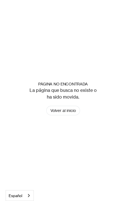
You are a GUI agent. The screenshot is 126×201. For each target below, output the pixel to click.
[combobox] (20, 195)
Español (15, 195)
